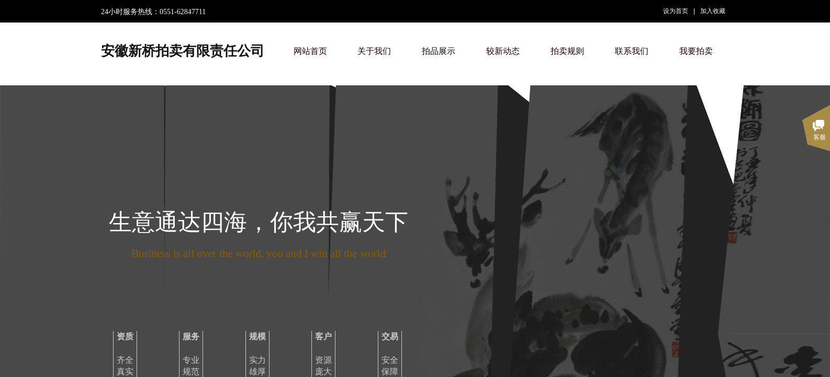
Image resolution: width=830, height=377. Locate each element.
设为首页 (675, 11)
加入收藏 (712, 11)
